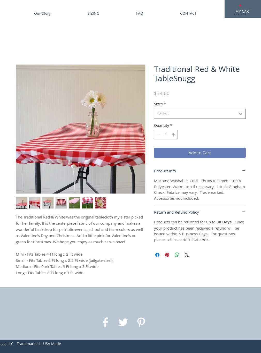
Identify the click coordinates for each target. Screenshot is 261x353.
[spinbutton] (166, 134)
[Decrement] (158, 134)
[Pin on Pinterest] (167, 255)
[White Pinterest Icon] (141, 322)
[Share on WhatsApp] (177, 255)
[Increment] (174, 134)
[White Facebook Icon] (105, 322)
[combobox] (200, 114)
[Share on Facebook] (157, 255)
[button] (240, 5)
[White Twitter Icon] (123, 322)
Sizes (160, 104)
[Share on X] (187, 255)
